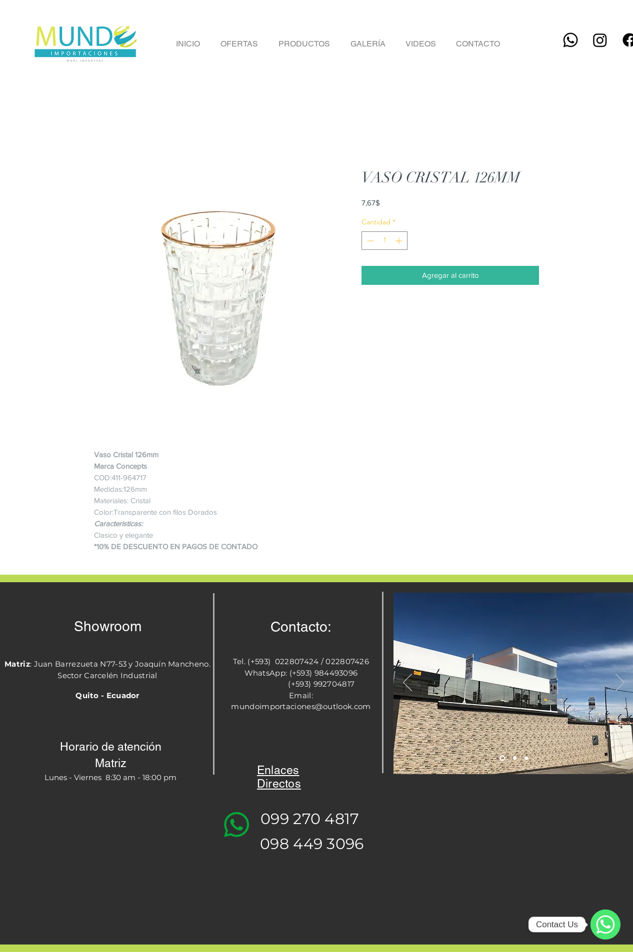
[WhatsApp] (605, 925)
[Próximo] (620, 683)
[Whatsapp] (571, 40)
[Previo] (407, 683)
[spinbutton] (385, 240)
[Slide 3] (526, 758)
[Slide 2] (514, 758)
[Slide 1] (502, 758)
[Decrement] (369, 240)
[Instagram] (600, 40)
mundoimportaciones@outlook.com (300, 706)
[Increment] (400, 240)
